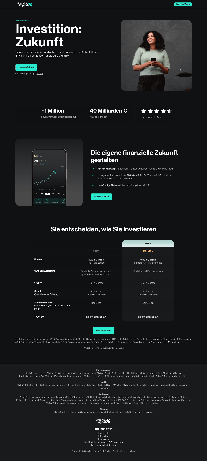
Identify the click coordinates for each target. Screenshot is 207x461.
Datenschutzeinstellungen (103, 445)
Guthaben (103, 394)
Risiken (40, 74)
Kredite (103, 382)
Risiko (125, 385)
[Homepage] (25, 4)
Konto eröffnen (26, 67)
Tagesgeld (60, 397)
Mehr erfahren (174, 342)
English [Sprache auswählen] (170, 4)
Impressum (103, 439)
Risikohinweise (171, 376)
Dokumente (103, 433)
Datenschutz (104, 436)
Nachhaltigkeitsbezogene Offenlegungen (103, 442)
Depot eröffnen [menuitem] (183, 4)
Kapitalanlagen (103, 370)
